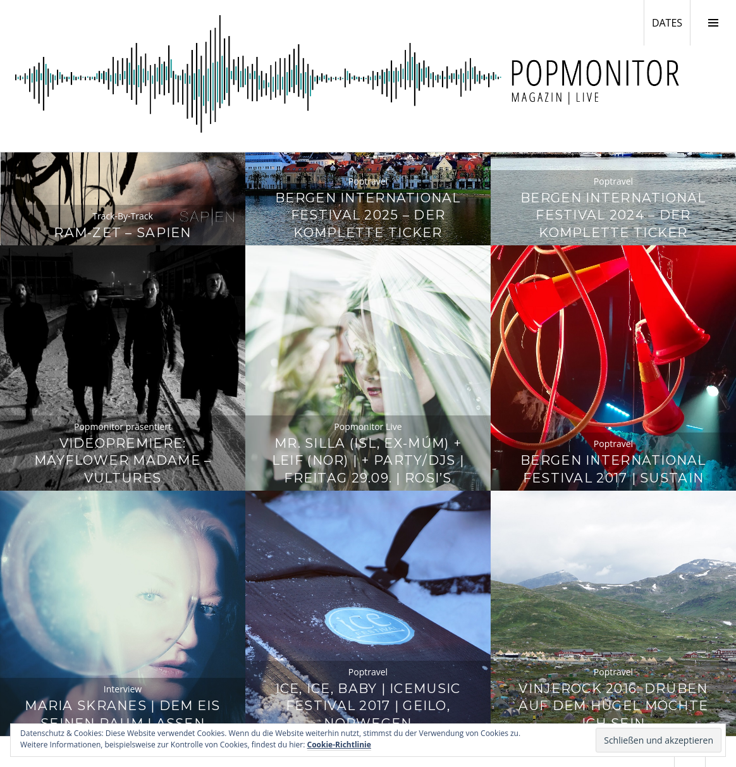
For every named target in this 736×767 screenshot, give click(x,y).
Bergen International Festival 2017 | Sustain (613, 469)
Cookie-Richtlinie (339, 744)
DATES (671, 22)
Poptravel (368, 181)
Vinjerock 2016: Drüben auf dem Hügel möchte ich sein (613, 706)
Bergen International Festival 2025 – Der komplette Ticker (368, 215)
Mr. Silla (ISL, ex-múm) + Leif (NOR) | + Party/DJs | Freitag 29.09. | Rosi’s (368, 460)
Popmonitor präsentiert (122, 426)
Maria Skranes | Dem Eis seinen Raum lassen (122, 714)
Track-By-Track (122, 216)
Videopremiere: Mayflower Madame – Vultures (123, 460)
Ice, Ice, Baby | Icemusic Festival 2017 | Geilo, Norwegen (368, 706)
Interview (123, 689)
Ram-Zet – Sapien (122, 232)
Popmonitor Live (368, 426)
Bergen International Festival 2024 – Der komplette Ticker (613, 215)
